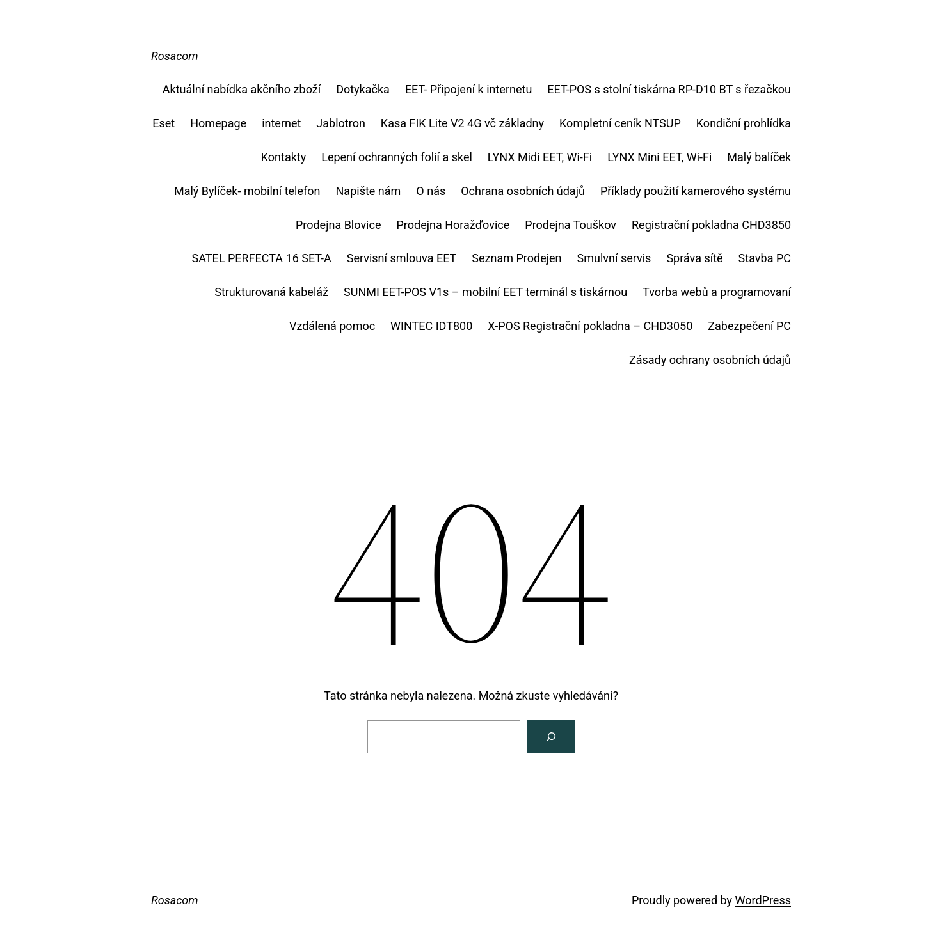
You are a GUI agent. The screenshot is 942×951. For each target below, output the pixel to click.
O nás (430, 191)
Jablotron (340, 123)
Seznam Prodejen (516, 258)
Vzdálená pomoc (332, 326)
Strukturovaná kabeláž (271, 292)
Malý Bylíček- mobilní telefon (247, 191)
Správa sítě (694, 258)
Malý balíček (759, 157)
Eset (163, 123)
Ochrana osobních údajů (523, 191)
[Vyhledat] (551, 736)
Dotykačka (363, 89)
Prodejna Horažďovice (452, 225)
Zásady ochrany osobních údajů (710, 359)
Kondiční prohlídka (743, 123)
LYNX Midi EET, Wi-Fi (540, 157)
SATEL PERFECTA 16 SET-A (261, 258)
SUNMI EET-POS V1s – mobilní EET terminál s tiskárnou (485, 292)
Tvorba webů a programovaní (717, 292)
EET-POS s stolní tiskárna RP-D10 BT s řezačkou (669, 89)
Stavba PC (764, 258)
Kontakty (283, 157)
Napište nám (368, 191)
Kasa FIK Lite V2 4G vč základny (462, 123)
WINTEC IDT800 (431, 326)
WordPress (763, 900)
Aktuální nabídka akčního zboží (242, 89)
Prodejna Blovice (338, 225)
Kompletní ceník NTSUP (620, 123)
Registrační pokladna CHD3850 (711, 225)
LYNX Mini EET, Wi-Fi (659, 157)
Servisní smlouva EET (402, 258)
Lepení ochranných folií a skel (396, 157)
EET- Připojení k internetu (468, 89)
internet (281, 123)
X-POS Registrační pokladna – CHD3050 (590, 326)
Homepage (218, 123)
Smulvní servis (614, 258)
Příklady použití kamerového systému (695, 191)
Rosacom (174, 56)
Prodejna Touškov (570, 225)
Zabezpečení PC (749, 326)
